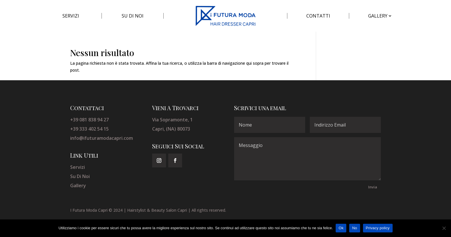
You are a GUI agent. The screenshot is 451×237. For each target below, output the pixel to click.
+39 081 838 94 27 (89, 119)
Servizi (77, 167)
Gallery (78, 185)
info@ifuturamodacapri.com (101, 138)
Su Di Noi (80, 176)
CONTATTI (318, 16)
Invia (372, 187)
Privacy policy (378, 228)
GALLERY (377, 16)
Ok (341, 228)
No (354, 228)
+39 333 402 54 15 (89, 129)
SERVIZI (70, 16)
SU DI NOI (133, 16)
